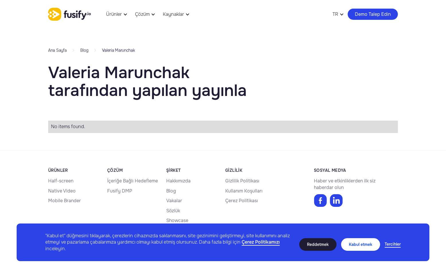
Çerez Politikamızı (261, 242)
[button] (393, 244)
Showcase (177, 220)
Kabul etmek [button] (360, 244)
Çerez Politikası (241, 201)
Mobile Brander (64, 201)
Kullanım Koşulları (244, 191)
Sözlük (173, 211)
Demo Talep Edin (373, 14)
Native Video (62, 191)
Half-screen (60, 181)
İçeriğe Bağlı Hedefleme (132, 181)
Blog (171, 191)
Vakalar (174, 201)
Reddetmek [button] (318, 244)
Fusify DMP (119, 191)
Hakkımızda (178, 181)
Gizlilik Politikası (242, 181)
